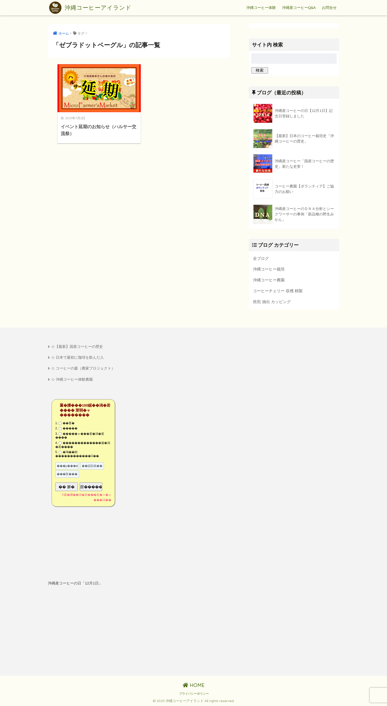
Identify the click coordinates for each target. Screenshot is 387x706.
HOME (194, 685)
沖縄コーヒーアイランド (90, 7)
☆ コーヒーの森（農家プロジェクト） (83, 368)
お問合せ (329, 7)
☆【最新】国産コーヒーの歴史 (77, 346)
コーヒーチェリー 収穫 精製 (278, 291)
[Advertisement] (91, 631)
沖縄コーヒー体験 (261, 7)
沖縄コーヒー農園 (269, 280)
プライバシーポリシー (194, 693)
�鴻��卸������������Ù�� (77, 454)
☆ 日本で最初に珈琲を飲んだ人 (77, 357)
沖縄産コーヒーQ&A (299, 7)
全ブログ (261, 258)
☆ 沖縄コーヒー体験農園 (72, 379)
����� (70, 428)
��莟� (69, 423)
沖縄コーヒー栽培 (269, 269)
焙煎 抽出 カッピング (272, 301)
